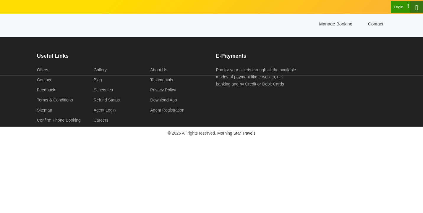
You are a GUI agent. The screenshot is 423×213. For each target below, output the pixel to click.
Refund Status (107, 100)
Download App (163, 100)
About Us (158, 69)
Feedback (46, 90)
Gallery (100, 69)
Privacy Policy (163, 90)
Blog (98, 80)
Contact (375, 23)
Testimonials (161, 80)
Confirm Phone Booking (59, 120)
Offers (42, 69)
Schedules (103, 90)
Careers (101, 120)
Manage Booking (335, 23)
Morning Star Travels (236, 133)
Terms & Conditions (55, 100)
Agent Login (105, 110)
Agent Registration (167, 110)
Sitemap (44, 110)
